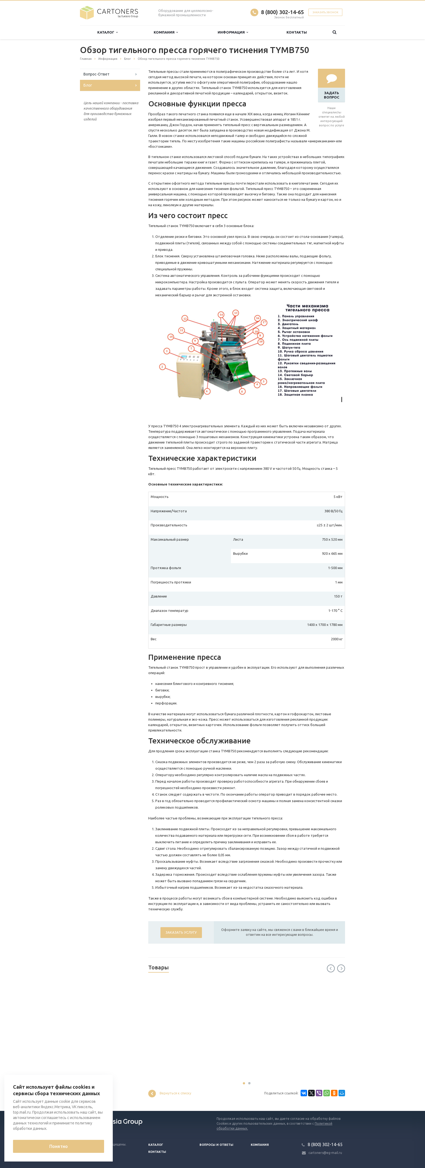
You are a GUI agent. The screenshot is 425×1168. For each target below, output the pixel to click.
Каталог (107, 32)
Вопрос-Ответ (96, 74)
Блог (87, 85)
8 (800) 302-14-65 (282, 12)
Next (341, 968)
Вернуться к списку (169, 1093)
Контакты (296, 32)
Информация (233, 32)
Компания (166, 32)
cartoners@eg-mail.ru (325, 1152)
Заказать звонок (325, 12)
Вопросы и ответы (216, 1144)
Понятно (58, 1146)
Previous (331, 968)
